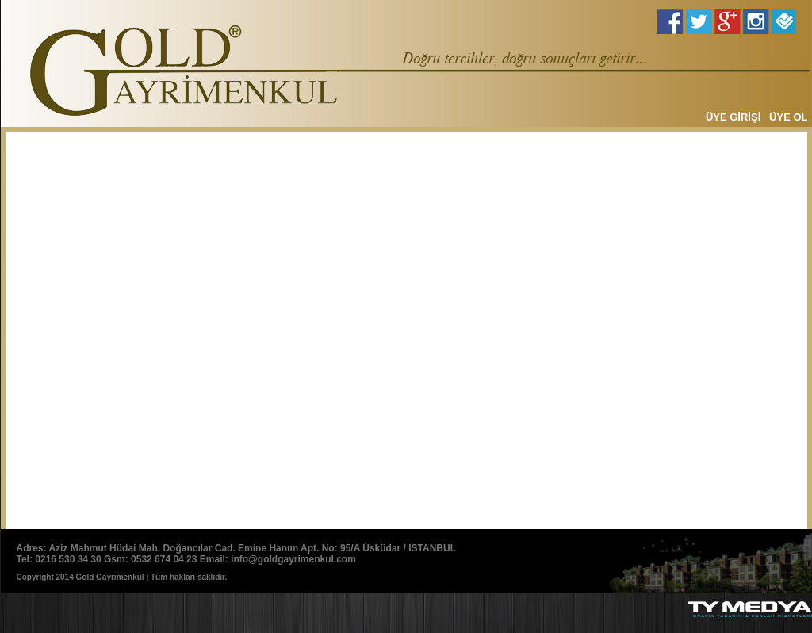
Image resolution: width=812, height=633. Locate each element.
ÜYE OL (788, 117)
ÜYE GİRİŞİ (733, 117)
